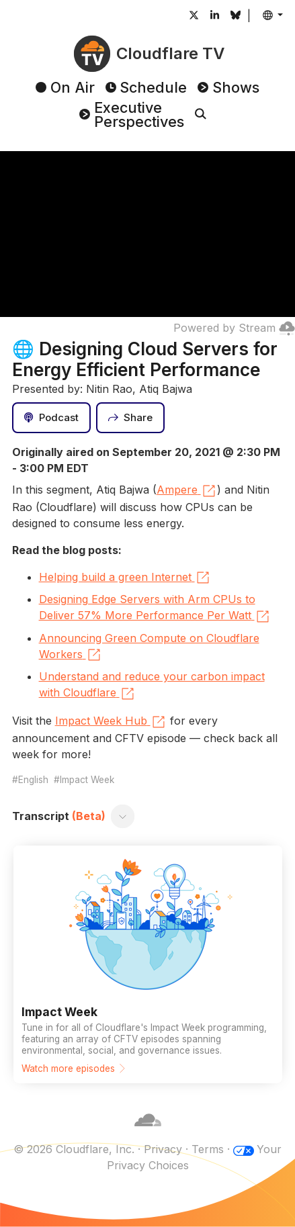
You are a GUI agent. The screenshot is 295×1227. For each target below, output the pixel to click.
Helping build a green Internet (125, 578)
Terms (208, 1149)
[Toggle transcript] (122, 816)
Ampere (187, 491)
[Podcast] (51, 417)
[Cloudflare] (148, 1133)
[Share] (130, 417)
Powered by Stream (234, 327)
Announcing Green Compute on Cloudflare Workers (149, 647)
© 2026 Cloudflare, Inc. (73, 1149)
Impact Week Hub (111, 722)
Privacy (163, 1149)
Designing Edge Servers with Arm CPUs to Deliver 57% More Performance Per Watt (155, 608)
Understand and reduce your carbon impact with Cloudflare (152, 686)
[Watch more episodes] (147, 964)
